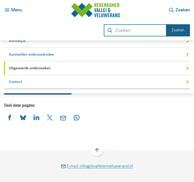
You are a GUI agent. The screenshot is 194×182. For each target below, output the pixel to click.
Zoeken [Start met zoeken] (178, 30)
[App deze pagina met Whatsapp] (76, 117)
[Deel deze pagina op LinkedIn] (36, 117)
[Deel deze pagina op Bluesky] (23, 117)
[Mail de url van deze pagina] (63, 117)
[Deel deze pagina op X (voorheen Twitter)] (50, 117)
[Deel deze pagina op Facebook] (9, 117)
